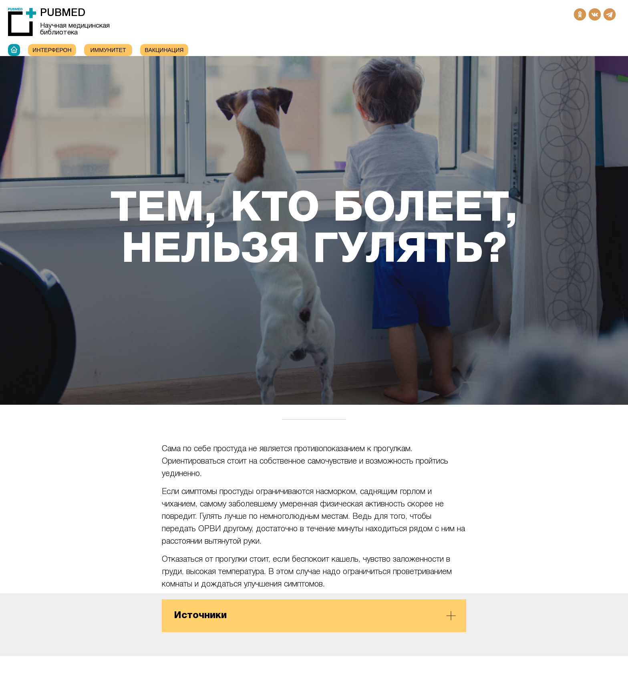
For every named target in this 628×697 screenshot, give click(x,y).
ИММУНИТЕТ (108, 50)
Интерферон (51, 50)
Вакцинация (164, 50)
